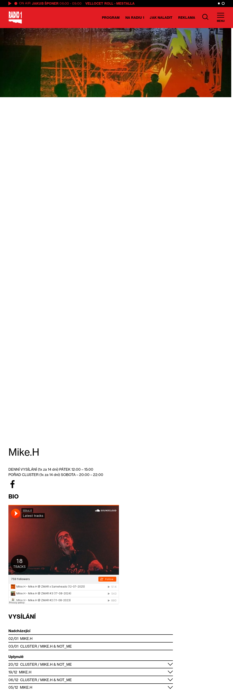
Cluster (28, 646)
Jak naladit (161, 17)
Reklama (186, 17)
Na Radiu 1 (134, 17)
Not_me (64, 646)
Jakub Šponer (45, 3)
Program (111, 17)
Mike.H (26, 638)
